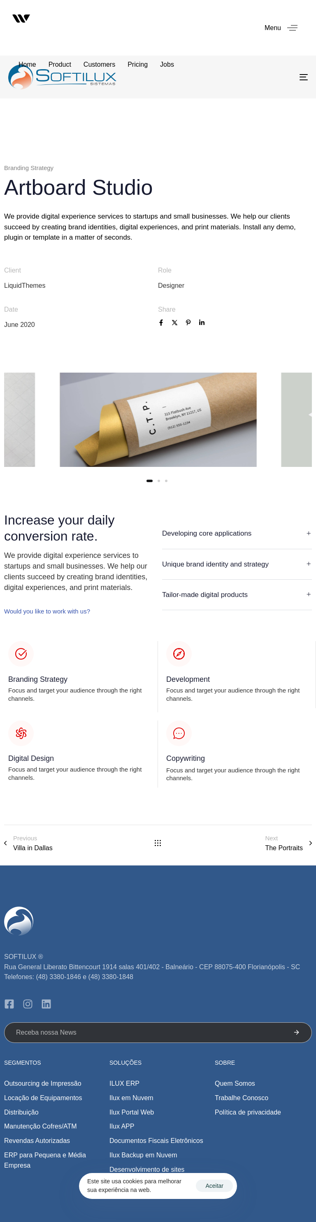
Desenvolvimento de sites (146, 1169)
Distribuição (21, 1112)
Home (27, 64)
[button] (284, 28)
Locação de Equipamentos (43, 1097)
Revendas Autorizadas (37, 1140)
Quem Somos (235, 1083)
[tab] (237, 534)
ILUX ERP (124, 1083)
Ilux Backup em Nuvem (143, 1155)
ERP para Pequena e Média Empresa (45, 1160)
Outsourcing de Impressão (42, 1083)
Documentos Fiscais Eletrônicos (156, 1140)
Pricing (138, 64)
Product (60, 64)
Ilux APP (121, 1126)
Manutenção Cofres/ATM (40, 1126)
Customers (99, 64)
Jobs (167, 64)
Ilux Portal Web (131, 1112)
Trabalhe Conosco (241, 1097)
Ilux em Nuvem (131, 1097)
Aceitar (214, 1185)
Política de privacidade (248, 1112)
